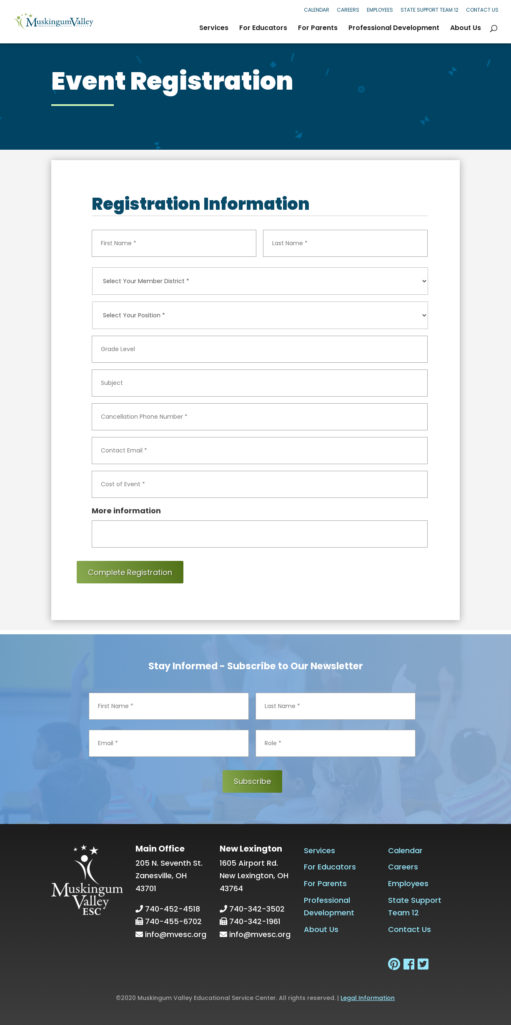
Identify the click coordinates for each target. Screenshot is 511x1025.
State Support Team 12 (429, 9)
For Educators (263, 29)
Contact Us (482, 9)
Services (213, 29)
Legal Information (368, 998)
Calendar (316, 9)
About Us (465, 29)
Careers (348, 9)
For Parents (318, 29)
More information (126, 510)
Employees (380, 9)
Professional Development (393, 29)
